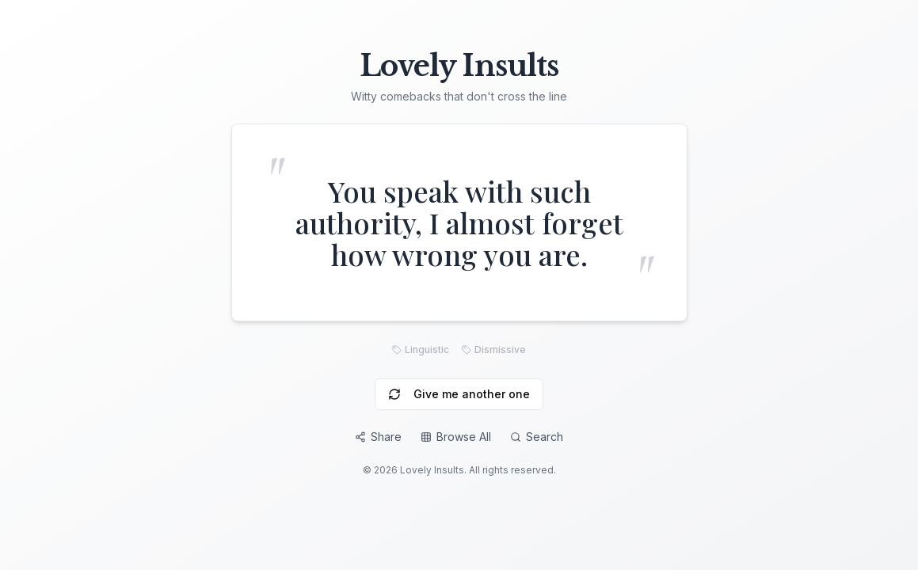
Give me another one (459, 394)
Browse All (456, 436)
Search (536, 436)
